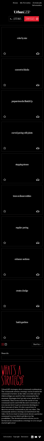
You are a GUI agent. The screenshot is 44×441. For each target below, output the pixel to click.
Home (15, 3)
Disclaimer (24, 437)
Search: (5, 353)
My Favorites (25, 3)
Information (37, 5)
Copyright (16, 437)
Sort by (36, 344)
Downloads (37, 3)
